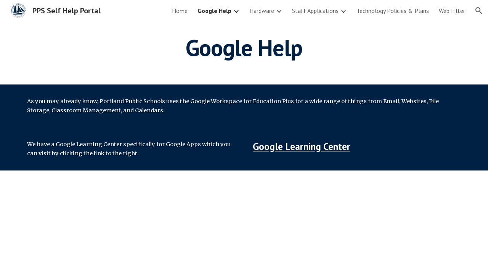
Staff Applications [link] (315, 10)
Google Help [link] (214, 10)
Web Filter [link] (452, 10)
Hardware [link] (261, 10)
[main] (244, 47)
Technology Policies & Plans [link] (392, 10)
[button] (479, 11)
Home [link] (180, 10)
